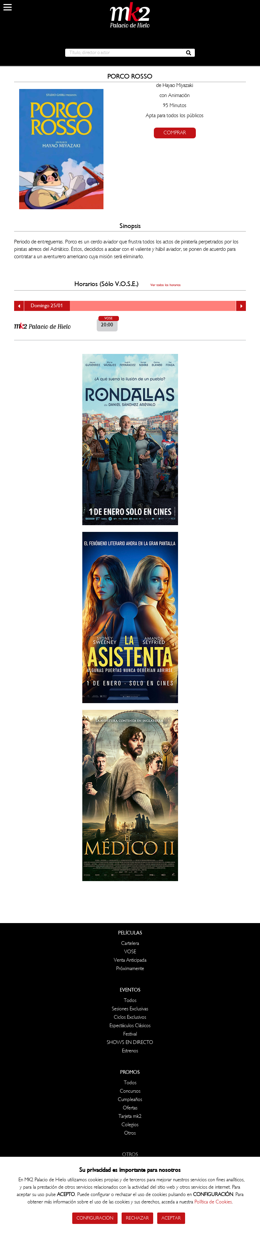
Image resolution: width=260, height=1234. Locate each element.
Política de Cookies (213, 1202)
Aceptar (171, 1218)
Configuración (95, 1218)
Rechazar (137, 1218)
